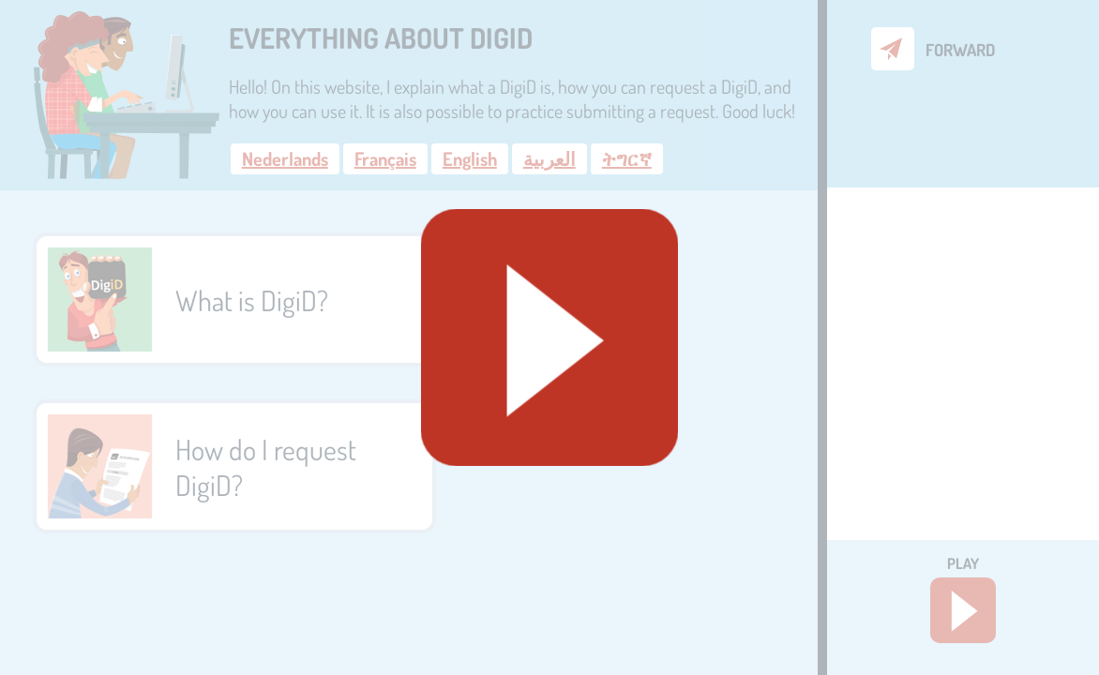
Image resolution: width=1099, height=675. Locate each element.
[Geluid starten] (549, 337)
